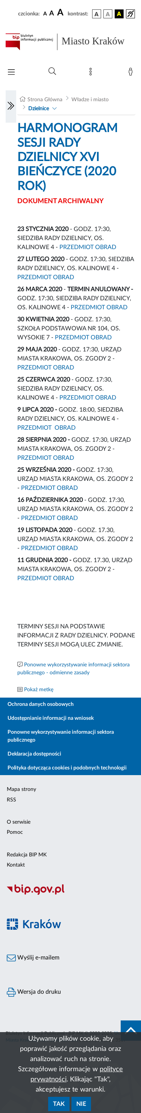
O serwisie (18, 822)
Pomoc (15, 832)
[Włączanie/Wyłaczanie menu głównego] (11, 73)
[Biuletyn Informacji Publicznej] (70, 893)
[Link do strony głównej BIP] (70, 41)
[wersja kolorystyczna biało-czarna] (108, 14)
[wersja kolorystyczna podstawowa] (97, 14)
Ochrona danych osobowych (41, 704)
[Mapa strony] (92, 73)
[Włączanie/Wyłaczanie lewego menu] (11, 106)
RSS (11, 800)
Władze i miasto (90, 99)
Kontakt (16, 865)
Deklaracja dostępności (34, 754)
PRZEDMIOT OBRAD (87, 247)
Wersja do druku (34, 992)
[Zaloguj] (132, 73)
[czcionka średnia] (52, 14)
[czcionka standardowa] (45, 13)
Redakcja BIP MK (27, 855)
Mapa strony (21, 789)
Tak (59, 1104)
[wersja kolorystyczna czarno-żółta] (119, 14)
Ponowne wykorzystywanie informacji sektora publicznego (61, 736)
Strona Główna (44, 99)
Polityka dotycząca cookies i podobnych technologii (67, 768)
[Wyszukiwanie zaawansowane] (52, 71)
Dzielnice (38, 108)
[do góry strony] (131, 1030)
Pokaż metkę (38, 689)
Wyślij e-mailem (33, 957)
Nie (81, 1104)
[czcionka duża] (61, 13)
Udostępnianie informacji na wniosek (51, 718)
